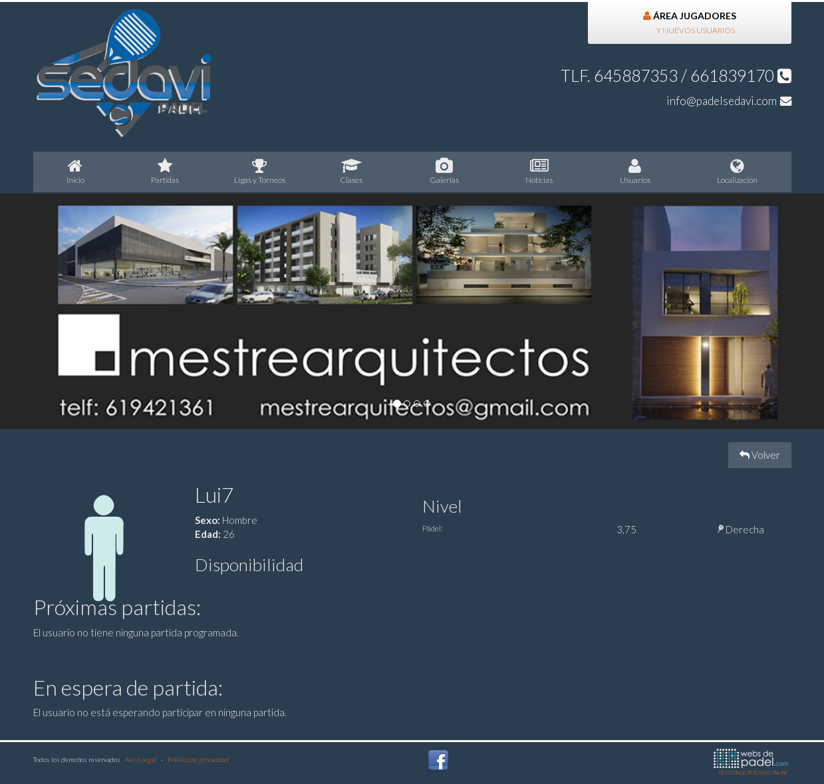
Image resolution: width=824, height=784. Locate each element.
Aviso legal (140, 759)
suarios (635, 171)
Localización (737, 171)
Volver (760, 455)
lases (351, 171)
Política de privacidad (198, 759)
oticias (539, 171)
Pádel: (432, 528)
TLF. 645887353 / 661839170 (676, 75)
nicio (75, 171)
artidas (165, 171)
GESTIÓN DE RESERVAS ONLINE (751, 762)
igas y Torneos (260, 171)
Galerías (444, 171)
